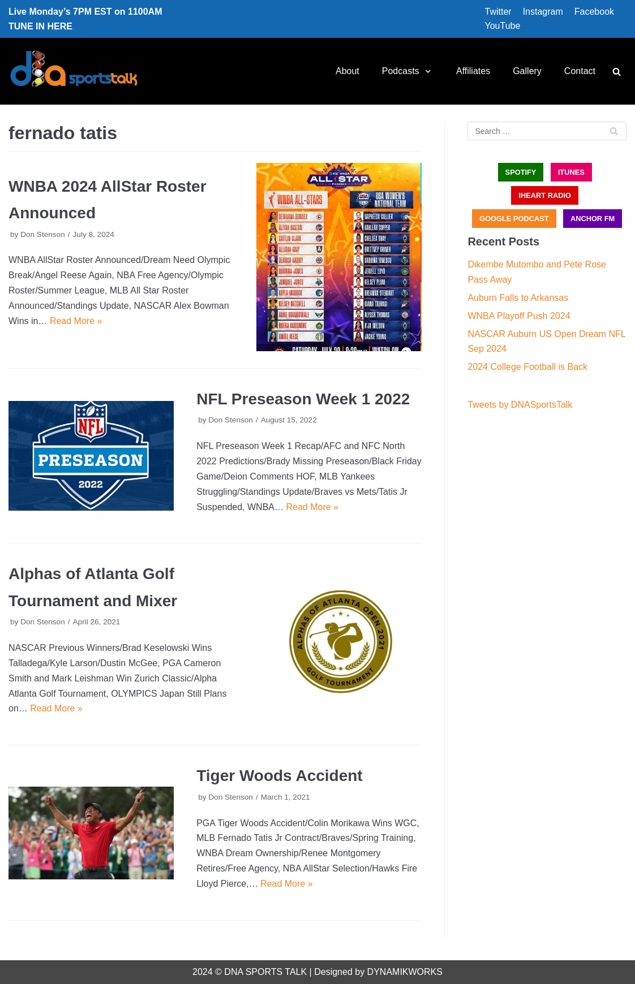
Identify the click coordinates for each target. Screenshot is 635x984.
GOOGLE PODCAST (513, 218)
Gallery (527, 71)
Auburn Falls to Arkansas (517, 298)
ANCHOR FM (592, 218)
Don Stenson (42, 234)
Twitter (498, 11)
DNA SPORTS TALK (265, 972)
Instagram (543, 11)
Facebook (594, 11)
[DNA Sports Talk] (73, 71)
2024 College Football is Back (527, 367)
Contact (579, 71)
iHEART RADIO (544, 195)
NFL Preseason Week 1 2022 (303, 399)
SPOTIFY (521, 172)
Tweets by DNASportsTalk (519, 404)
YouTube (503, 26)
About (347, 71)
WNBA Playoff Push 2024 (518, 316)
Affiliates (473, 71)
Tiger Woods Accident (279, 775)
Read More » (76, 321)
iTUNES (571, 172)
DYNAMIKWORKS (405, 972)
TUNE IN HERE (40, 26)
